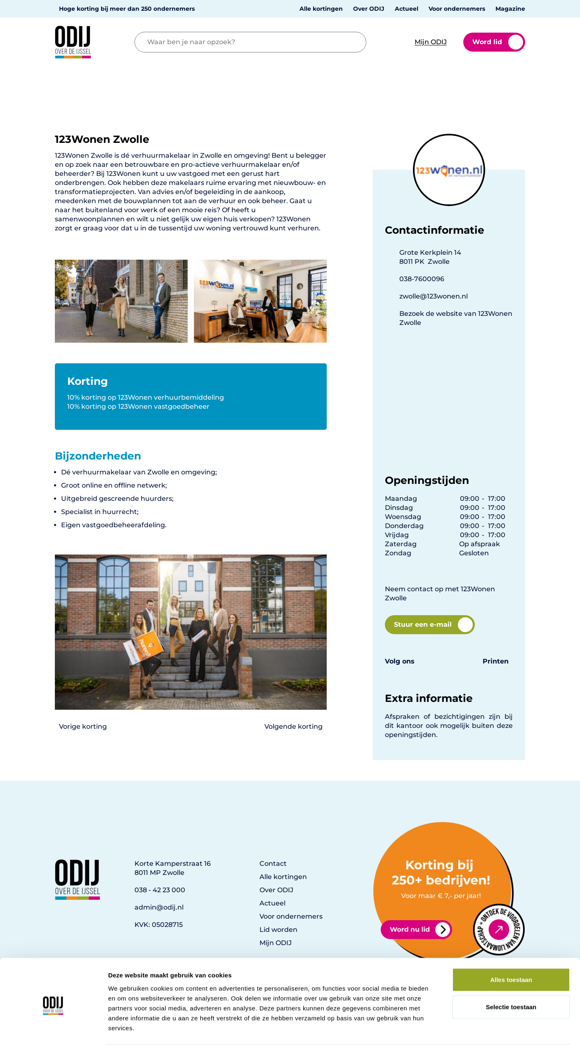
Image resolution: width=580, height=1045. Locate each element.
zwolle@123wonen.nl (433, 296)
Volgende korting (293, 726)
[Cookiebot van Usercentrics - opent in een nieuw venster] (53, 1029)
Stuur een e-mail (433, 624)
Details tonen (445, 1028)
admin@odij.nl (159, 907)
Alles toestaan (511, 947)
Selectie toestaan (511, 974)
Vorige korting (83, 726)
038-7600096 (421, 279)
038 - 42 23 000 (159, 890)
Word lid (497, 42)
